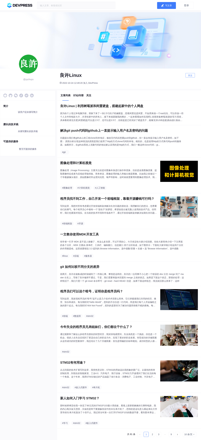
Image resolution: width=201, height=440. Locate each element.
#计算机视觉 (83, 188)
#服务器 (88, 256)
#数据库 (77, 316)
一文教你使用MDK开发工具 (79, 234)
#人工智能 (100, 188)
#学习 (65, 423)
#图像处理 (67, 188)
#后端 (76, 256)
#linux (65, 256)
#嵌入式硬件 (81, 387)
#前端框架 (67, 223)
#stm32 (89, 316)
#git (64, 152)
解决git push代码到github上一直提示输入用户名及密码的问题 (104, 130)
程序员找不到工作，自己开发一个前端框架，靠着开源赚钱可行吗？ (107, 198)
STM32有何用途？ (73, 362)
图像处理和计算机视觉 (76, 163)
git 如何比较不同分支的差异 (79, 266)
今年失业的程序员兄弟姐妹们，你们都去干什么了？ (96, 327)
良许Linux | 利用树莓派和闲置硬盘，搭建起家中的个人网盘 (101, 106)
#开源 (80, 223)
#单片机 (96, 387)
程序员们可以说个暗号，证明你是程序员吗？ (91, 291)
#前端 (65, 316)
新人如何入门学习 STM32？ (79, 398)
